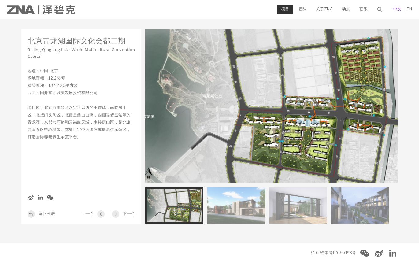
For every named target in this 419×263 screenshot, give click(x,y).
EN (395, 9)
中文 (383, 9)
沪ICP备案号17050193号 (333, 253)
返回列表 (47, 214)
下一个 (129, 214)
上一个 (87, 214)
